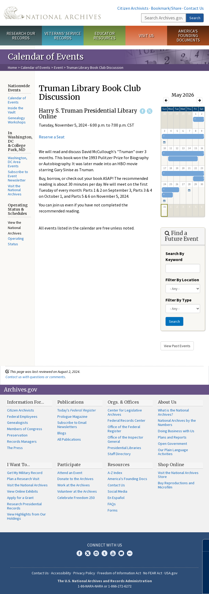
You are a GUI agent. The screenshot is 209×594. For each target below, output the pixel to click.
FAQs (112, 504)
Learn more (162, 584)
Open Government (172, 443)
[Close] (203, 545)
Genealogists (17, 422)
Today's (76, 410)
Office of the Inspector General (125, 439)
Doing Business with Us (176, 431)
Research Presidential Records (24, 506)
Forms (113, 510)
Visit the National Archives (14, 190)
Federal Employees (22, 416)
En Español (116, 497)
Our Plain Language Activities (173, 451)
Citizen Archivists (132, 8)
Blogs (61, 433)
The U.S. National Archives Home (52, 13)
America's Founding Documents (188, 35)
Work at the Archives (73, 485)
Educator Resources (105, 35)
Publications (70, 402)
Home (12, 67)
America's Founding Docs (127, 478)
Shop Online (171, 464)
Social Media (117, 491)
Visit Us (146, 35)
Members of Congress (24, 428)
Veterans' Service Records (63, 35)
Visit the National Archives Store (178, 474)
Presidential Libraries (124, 447)
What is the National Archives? (173, 412)
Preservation (17, 435)
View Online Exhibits (22, 491)
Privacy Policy (84, 573)
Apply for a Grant (20, 497)
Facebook (142, 111)
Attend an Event (69, 472)
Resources (119, 464)
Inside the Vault (15, 110)
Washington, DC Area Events (17, 162)
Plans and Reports (172, 437)
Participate (69, 464)
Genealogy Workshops (17, 120)
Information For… (25, 402)
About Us (167, 402)
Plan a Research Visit (23, 478)
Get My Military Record (24, 472)
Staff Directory (119, 453)
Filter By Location (182, 279)
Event (58, 67)
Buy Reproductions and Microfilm (176, 485)
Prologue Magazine (72, 416)
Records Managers (22, 441)
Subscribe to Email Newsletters (71, 424)
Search (194, 17)
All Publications (69, 439)
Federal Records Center (126, 420)
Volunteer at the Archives (77, 491)
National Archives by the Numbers (177, 422)
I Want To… (18, 464)
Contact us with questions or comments (35, 376)
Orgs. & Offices (123, 402)
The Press (15, 447)
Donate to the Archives (75, 478)
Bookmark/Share (166, 8)
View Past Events (177, 345)
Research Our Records (21, 35)
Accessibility (61, 573)
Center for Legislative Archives (125, 412)
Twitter (149, 111)
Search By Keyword (175, 256)
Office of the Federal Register (124, 428)
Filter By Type (178, 300)
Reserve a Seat (52, 136)
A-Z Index (115, 472)
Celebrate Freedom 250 (76, 497)
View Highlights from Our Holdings (26, 516)
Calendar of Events (35, 67)
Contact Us (194, 8)
